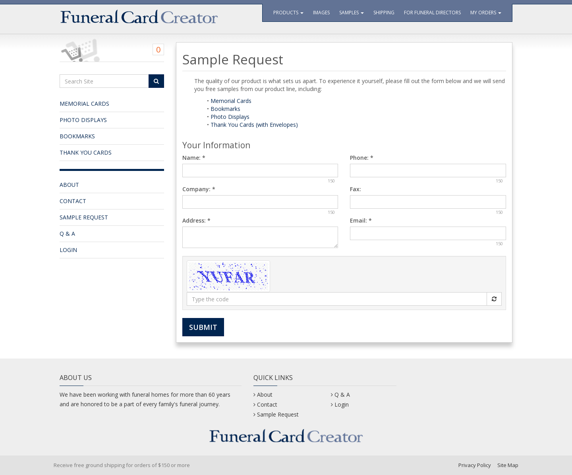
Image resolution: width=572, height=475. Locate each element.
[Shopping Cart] (112, 48)
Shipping (383, 12)
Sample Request (84, 217)
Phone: (361, 157)
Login (68, 250)
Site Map (507, 465)
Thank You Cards (86, 152)
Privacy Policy (474, 465)
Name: (193, 157)
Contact (73, 201)
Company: (198, 189)
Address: (196, 220)
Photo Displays (83, 120)
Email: (361, 220)
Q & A (67, 233)
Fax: (355, 189)
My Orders (485, 12)
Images (321, 12)
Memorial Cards (84, 103)
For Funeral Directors (432, 12)
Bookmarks (77, 136)
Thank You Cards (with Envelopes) (254, 124)
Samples (351, 12)
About (69, 184)
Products (288, 12)
